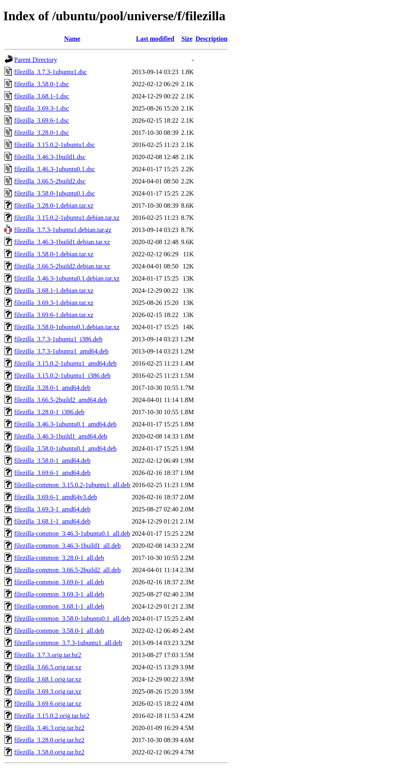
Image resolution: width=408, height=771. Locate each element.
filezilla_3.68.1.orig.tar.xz (47, 679)
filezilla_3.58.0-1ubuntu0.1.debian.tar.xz (66, 327)
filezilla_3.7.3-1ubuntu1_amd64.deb (61, 351)
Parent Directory (35, 59)
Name (72, 38)
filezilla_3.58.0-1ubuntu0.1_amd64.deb (65, 448)
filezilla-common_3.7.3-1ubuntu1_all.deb (68, 642)
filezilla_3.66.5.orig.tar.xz (47, 667)
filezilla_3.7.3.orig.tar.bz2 (47, 655)
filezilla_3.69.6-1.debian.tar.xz (53, 314)
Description (211, 38)
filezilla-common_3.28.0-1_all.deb (59, 557)
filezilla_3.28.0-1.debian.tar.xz (53, 205)
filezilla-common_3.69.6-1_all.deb (59, 582)
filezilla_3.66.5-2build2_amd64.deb (60, 399)
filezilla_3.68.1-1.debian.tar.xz (53, 290)
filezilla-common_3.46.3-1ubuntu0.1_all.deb (72, 533)
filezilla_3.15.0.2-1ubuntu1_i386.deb (62, 375)
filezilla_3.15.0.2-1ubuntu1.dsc (54, 144)
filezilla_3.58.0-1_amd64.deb (52, 460)
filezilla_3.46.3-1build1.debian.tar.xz (62, 242)
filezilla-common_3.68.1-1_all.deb (59, 606)
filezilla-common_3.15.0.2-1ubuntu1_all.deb (72, 484)
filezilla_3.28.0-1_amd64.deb (52, 387)
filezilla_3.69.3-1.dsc (41, 108)
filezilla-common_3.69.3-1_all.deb (59, 594)
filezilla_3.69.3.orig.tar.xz (47, 691)
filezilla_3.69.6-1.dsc (41, 120)
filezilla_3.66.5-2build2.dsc (49, 181)
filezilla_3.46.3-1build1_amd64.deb (60, 436)
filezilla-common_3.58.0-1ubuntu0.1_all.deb (72, 618)
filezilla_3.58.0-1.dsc (41, 84)
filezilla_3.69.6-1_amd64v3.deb (55, 497)
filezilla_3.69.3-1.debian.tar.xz (53, 302)
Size (187, 38)
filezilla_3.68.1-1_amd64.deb (52, 521)
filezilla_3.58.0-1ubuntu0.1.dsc (54, 193)
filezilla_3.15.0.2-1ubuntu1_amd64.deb (65, 363)
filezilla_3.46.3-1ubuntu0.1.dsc (54, 169)
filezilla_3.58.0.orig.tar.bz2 (49, 752)
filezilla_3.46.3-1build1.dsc (49, 156)
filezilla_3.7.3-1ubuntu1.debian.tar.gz (62, 229)
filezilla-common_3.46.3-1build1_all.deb (67, 545)
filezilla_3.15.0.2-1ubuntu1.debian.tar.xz (66, 217)
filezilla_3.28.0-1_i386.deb (49, 412)
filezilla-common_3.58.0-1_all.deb (59, 630)
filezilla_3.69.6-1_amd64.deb (52, 472)
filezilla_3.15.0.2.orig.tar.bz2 (51, 715)
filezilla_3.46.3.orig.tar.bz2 (49, 727)
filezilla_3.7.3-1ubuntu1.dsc (50, 71)
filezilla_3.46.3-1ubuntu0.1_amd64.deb (65, 424)
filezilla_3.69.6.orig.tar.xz (47, 703)
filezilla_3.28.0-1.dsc (41, 132)
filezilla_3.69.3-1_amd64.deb (52, 509)
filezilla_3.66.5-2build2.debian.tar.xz (62, 266)
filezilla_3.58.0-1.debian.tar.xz (53, 254)
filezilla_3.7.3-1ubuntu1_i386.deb (58, 339)
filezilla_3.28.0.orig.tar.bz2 (49, 740)
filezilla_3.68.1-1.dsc (41, 96)
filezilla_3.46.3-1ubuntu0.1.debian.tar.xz (66, 278)
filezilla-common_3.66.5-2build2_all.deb (67, 570)
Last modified (155, 38)
